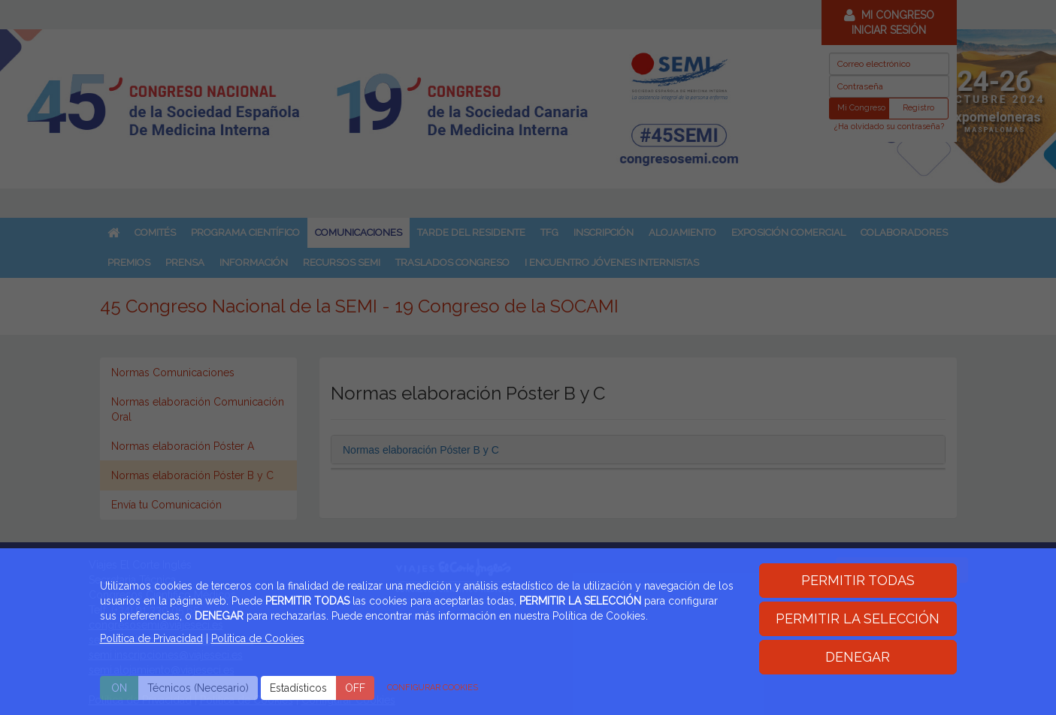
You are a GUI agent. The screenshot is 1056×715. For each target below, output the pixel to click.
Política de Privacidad (151, 638)
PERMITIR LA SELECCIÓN (858, 618)
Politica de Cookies (257, 638)
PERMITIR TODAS (858, 580)
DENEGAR (857, 657)
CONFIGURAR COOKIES (432, 687)
